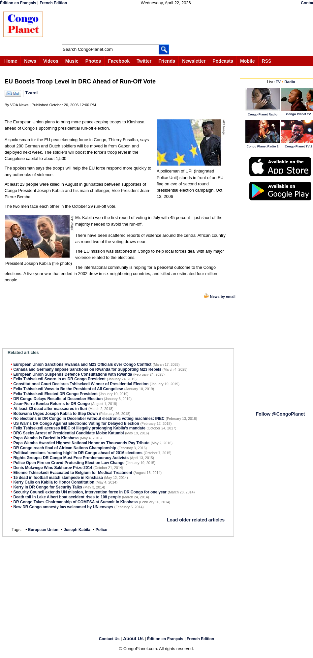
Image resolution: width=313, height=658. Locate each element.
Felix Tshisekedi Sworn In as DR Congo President (59, 379)
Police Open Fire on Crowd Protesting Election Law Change (68, 462)
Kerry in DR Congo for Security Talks (47, 487)
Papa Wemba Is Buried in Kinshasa (45, 438)
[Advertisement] (169, 26)
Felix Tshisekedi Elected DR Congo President (55, 394)
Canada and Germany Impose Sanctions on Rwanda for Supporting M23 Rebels (87, 369)
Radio (289, 81)
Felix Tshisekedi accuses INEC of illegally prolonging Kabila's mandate (79, 428)
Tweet (31, 92)
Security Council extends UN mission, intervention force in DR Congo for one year (89, 492)
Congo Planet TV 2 (298, 146)
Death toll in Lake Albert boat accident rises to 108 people (67, 497)
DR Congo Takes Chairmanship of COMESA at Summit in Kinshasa (75, 502)
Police (101, 529)
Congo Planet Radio (262, 114)
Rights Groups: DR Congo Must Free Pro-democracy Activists (71, 457)
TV (278, 81)
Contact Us (109, 639)
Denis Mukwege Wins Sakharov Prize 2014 (52, 467)
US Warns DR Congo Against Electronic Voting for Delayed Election (76, 423)
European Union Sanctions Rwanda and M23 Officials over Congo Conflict (82, 364)
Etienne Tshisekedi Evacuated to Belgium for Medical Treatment (72, 472)
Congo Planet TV (298, 114)
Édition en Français (18, 3)
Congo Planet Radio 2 (262, 146)
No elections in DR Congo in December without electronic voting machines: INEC (89, 418)
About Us (133, 638)
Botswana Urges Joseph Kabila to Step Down (55, 413)
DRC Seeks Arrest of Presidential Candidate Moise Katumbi (68, 433)
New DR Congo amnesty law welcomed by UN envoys (63, 507)
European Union (43, 529)
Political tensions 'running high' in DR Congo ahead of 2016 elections (77, 453)
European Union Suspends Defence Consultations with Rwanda (72, 374)
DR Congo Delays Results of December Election (58, 398)
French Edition (53, 3)
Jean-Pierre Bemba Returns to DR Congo (51, 403)
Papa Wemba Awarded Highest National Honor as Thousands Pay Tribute (81, 443)
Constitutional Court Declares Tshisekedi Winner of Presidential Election (80, 384)
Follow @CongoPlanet (280, 414)
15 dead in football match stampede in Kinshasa (58, 477)
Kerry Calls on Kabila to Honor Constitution (53, 482)
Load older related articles (196, 519)
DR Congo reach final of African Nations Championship (64, 448)
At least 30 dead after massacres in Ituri (50, 408)
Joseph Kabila (77, 529)
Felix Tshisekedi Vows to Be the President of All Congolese (68, 389)
